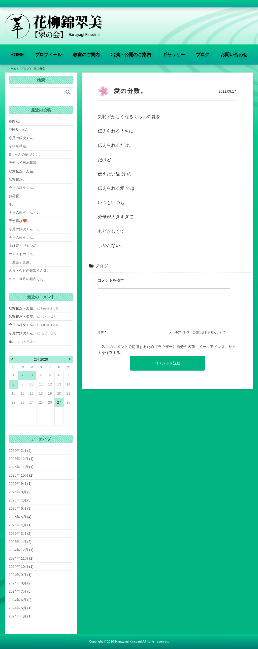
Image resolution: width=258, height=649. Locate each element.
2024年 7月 (17, 591)
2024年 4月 (17, 616)
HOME (17, 54)
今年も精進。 (19, 146)
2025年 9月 (17, 484)
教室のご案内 (86, 54)
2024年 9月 (17, 575)
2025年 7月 (17, 500)
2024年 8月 (17, 583)
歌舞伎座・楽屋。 (22, 171)
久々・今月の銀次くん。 (28, 279)
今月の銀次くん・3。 (25, 212)
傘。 (12, 204)
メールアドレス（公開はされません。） (196, 338)
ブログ (202, 54)
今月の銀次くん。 (22, 138)
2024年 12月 (18, 550)
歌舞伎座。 (17, 179)
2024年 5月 (17, 608)
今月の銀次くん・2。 (25, 229)
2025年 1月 (17, 542)
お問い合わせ (234, 54)
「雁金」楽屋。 (21, 262)
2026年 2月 (17, 451)
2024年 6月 (17, 600)
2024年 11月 (18, 558)
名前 (101, 338)
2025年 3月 (17, 533)
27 (59, 402)
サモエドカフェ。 (22, 254)
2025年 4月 (17, 525)
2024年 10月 (18, 567)
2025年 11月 (18, 467)
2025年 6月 (17, 508)
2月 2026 (41, 359)
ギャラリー (173, 54)
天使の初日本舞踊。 (24, 163)
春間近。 (16, 121)
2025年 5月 (17, 517)
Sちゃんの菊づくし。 (25, 154)
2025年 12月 (18, 459)
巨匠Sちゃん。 (20, 130)
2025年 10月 (18, 475)
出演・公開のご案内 (131, 54)
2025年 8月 (17, 492)
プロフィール (48, 54)
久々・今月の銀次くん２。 (29, 270)
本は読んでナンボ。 (24, 246)
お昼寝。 (16, 196)
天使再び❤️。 (19, 221)
